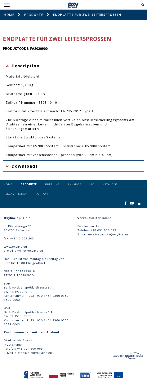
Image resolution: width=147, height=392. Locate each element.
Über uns (52, 184)
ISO (91, 184)
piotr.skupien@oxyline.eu (33, 353)
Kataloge (110, 184)
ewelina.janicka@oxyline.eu (108, 234)
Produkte (33, 15)
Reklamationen (15, 193)
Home (9, 15)
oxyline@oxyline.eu (29, 250)
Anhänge (74, 184)
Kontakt (41, 193)
